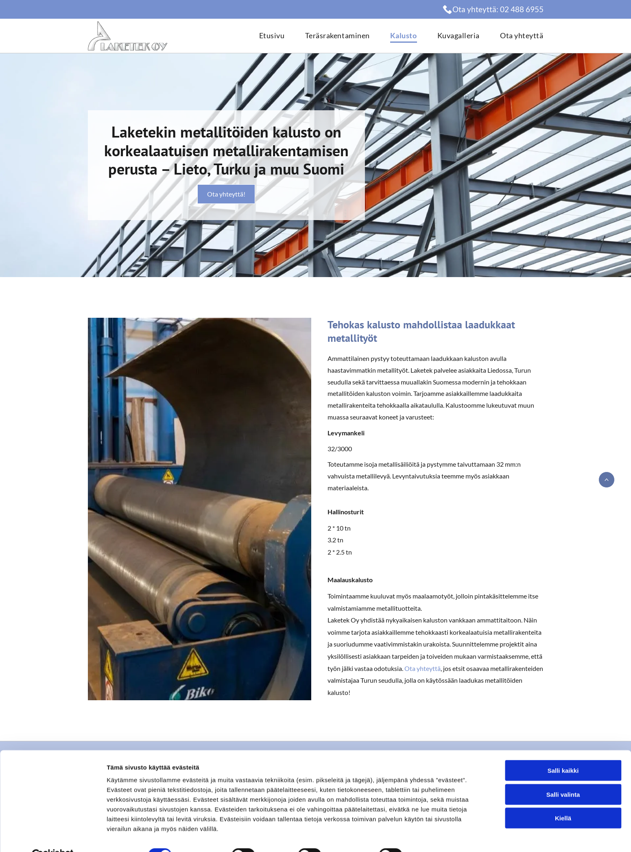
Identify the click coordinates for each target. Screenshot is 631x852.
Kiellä (563, 799)
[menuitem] (262, 36)
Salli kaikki (563, 751)
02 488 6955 (522, 9)
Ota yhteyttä (422, 668)
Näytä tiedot (435, 835)
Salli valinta (563, 775)
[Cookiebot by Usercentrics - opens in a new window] (52, 836)
